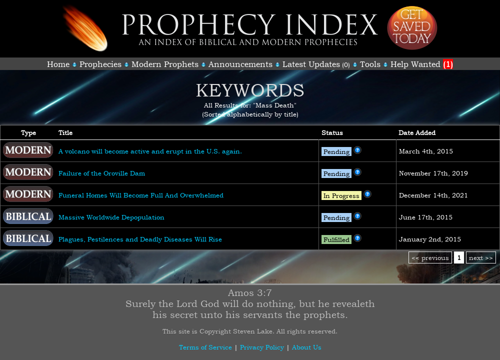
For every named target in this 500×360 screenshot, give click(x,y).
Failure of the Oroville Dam (101, 173)
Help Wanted (421, 64)
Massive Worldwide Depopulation (111, 217)
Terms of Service (205, 347)
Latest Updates (311, 64)
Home (58, 64)
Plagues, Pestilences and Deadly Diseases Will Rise (140, 239)
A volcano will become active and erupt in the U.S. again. (150, 151)
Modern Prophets (165, 64)
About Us (307, 347)
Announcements (240, 64)
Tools (370, 64)
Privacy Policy (262, 347)
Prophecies (101, 64)
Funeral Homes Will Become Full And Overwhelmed (141, 195)
